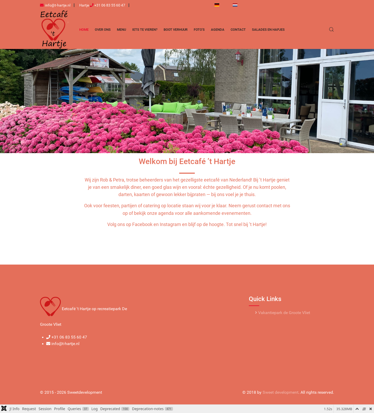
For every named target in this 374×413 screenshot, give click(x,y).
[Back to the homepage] (54, 29)
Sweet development (280, 392)
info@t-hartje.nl (55, 5)
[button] (331, 29)
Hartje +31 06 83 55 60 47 (102, 5)
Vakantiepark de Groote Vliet (282, 312)
